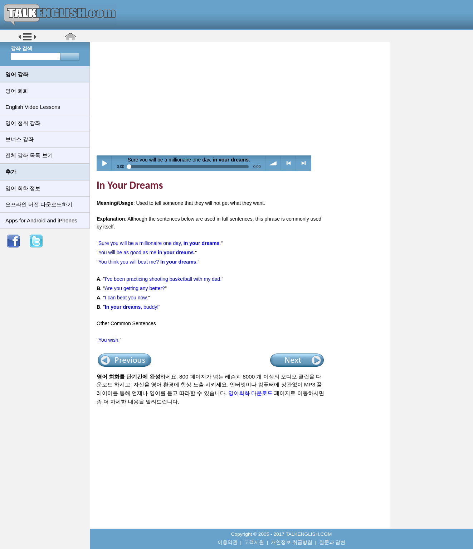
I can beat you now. (126, 297)
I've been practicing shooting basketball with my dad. (163, 279)
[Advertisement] (242, 98)
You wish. (109, 340)
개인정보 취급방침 (291, 542)
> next (304, 163)
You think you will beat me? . (148, 262)
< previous (289, 163)
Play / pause (104, 163)
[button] (27, 40)
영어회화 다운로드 (250, 393)
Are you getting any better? (135, 288)
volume (273, 163)
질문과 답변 (332, 542)
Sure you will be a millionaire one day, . (159, 243)
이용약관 (228, 542)
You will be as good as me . (146, 252)
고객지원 (254, 542)
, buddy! (132, 307)
